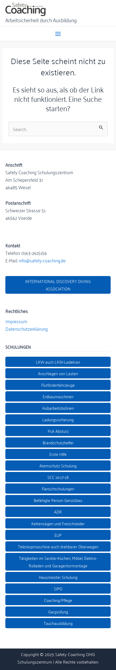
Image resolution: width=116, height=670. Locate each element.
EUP (58, 535)
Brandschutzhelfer (58, 442)
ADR (58, 511)
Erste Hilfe (58, 454)
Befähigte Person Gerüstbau (58, 500)
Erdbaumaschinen (58, 396)
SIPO (58, 588)
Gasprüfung (58, 611)
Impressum (16, 321)
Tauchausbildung (58, 623)
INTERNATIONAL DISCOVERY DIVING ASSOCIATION (58, 284)
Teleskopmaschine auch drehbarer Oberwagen (58, 546)
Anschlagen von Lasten (58, 373)
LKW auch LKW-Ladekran (58, 362)
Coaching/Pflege (58, 600)
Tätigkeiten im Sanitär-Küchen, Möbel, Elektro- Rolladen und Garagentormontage (58, 561)
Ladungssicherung (58, 419)
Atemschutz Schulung (58, 465)
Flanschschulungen (58, 488)
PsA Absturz (58, 431)
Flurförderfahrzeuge (58, 385)
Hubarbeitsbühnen (58, 408)
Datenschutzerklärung (26, 328)
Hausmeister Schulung (58, 577)
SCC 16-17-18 (58, 477)
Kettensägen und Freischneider (58, 523)
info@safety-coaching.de (42, 260)
